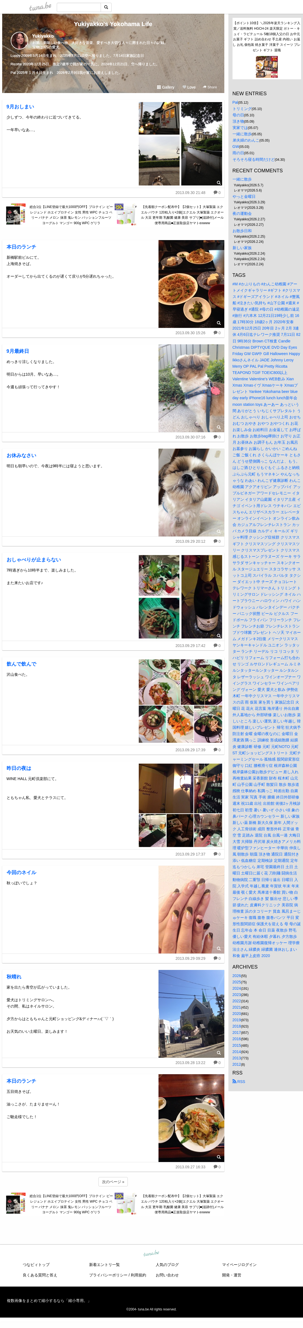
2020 (237, 1013)
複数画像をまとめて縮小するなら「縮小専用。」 (49, 1300)
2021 (237, 1007)
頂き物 (238, 121)
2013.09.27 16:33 (190, 1167)
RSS (239, 1081)
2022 (237, 1001)
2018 (237, 1026)
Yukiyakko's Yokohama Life (113, 24)
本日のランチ (21, 247)
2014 (237, 1052)
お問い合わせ (167, 1275)
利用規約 (138, 1275)
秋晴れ (14, 977)
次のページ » (113, 1182)
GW (236, 146)
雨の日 (238, 153)
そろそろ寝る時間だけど (254, 159)
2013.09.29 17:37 (190, 854)
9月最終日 (18, 351)
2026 (237, 976)
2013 (237, 1058)
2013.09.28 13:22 (190, 1062)
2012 (237, 1064)
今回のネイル (21, 872)
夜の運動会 (242, 213)
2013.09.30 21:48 (190, 192)
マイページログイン (239, 1264)
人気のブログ (167, 1264)
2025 (237, 982)
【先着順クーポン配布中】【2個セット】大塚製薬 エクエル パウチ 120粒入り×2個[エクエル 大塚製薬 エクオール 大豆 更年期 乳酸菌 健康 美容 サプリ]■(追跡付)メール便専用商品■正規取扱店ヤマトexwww (182, 215)
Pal (235, 102)
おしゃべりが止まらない (34, 559)
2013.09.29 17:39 (190, 750)
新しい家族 (242, 248)
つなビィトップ (36, 1264)
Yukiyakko (43, 36)
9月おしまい (20, 106)
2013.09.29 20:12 (190, 541)
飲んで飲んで (21, 664)
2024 (237, 988)
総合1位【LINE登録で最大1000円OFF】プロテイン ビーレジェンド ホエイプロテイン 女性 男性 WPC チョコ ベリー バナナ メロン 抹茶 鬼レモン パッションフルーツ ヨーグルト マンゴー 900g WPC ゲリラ (71, 215)
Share (210, 87)
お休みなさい (21, 455)
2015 (237, 1045)
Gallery (165, 87)
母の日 (238, 115)
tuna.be (151, 1254)
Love (189, 87)
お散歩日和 (242, 231)
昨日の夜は (19, 768)
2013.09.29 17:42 (190, 645)
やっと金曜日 (244, 196)
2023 (237, 994)
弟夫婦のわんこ (246, 140)
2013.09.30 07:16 (190, 437)
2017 (237, 1032)
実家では (240, 127)
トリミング (242, 108)
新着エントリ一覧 (104, 1264)
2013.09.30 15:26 (190, 333)
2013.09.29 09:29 (190, 958)
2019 (237, 1020)
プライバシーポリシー (108, 1275)
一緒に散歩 (242, 134)
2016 (237, 1039)
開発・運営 (231, 1275)
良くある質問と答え (40, 1275)
